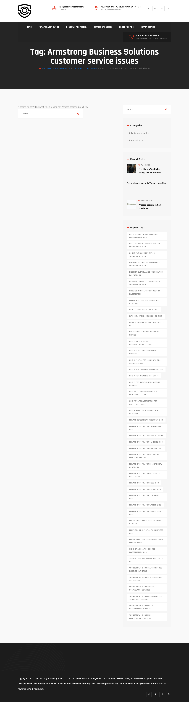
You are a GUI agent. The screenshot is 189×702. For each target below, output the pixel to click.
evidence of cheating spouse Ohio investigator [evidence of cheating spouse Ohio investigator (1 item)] (145, 292)
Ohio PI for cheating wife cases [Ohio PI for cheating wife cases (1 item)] (144, 376)
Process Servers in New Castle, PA (149, 207)
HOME (29, 27)
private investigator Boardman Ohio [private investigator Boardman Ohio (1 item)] (146, 436)
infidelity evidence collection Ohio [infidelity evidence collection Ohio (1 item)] (145, 316)
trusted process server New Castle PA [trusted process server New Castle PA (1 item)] (146, 560)
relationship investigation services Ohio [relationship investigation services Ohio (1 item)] (146, 532)
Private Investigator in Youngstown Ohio (146, 183)
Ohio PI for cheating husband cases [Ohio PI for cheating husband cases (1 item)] (146, 370)
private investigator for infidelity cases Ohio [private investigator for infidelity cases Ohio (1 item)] (145, 466)
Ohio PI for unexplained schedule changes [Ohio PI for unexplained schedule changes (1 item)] (144, 384)
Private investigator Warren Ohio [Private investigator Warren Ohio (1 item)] (145, 505)
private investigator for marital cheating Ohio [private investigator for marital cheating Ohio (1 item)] (145, 475)
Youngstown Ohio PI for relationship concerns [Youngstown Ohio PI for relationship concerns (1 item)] (140, 617)
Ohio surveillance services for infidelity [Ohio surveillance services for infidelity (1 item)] (143, 412)
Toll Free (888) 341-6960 (147, 35)
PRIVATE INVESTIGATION (48, 27)
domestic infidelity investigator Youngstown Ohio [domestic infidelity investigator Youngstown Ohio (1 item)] (144, 283)
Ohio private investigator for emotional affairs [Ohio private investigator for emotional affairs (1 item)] (143, 393)
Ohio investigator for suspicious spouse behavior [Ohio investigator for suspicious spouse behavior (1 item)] (145, 362)
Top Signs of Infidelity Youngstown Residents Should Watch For (149, 173)
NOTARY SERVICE (147, 27)
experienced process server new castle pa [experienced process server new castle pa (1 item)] (144, 302)
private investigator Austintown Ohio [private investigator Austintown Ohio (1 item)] (145, 428)
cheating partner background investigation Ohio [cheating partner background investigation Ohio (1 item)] (143, 236)
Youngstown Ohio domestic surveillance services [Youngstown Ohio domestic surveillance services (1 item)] (142, 588)
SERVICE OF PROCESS (103, 27)
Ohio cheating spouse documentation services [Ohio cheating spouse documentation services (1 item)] (141, 343)
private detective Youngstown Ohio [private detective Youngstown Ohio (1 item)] (146, 420)
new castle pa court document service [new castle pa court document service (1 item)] (144, 333)
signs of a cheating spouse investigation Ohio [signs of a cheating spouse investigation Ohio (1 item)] (142, 551)
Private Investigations (139, 133)
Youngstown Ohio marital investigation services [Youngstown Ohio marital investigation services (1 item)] (141, 607)
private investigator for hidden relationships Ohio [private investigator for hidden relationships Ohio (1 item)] (144, 456)
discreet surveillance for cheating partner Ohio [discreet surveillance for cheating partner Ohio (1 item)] (146, 273)
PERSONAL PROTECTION (76, 27)
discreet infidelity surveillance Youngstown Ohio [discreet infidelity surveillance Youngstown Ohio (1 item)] (144, 264)
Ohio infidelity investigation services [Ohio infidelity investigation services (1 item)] (142, 352)
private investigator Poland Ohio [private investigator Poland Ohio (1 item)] (145, 489)
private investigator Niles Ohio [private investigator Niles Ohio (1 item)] (144, 483)
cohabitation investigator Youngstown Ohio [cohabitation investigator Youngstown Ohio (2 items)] (142, 255)
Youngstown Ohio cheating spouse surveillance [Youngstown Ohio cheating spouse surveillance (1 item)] (145, 579)
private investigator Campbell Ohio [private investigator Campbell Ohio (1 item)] (146, 442)
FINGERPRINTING (126, 27)
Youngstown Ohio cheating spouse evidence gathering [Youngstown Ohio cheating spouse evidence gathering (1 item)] (145, 569)
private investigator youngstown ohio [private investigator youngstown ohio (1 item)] (145, 513)
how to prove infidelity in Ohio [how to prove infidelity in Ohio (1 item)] (143, 310)
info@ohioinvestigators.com (71, 7)
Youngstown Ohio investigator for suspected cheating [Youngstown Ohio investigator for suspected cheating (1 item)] (145, 598)
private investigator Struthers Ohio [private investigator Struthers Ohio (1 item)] (144, 497)
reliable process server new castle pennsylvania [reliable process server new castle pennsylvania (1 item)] (146, 541)
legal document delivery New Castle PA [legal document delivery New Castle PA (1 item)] (146, 324)
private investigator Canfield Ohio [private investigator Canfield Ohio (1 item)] (145, 448)
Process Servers (137, 140)
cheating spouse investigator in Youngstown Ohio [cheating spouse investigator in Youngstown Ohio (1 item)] (144, 245)
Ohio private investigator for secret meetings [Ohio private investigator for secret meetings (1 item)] (143, 403)
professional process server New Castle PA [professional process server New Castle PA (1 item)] (145, 522)
